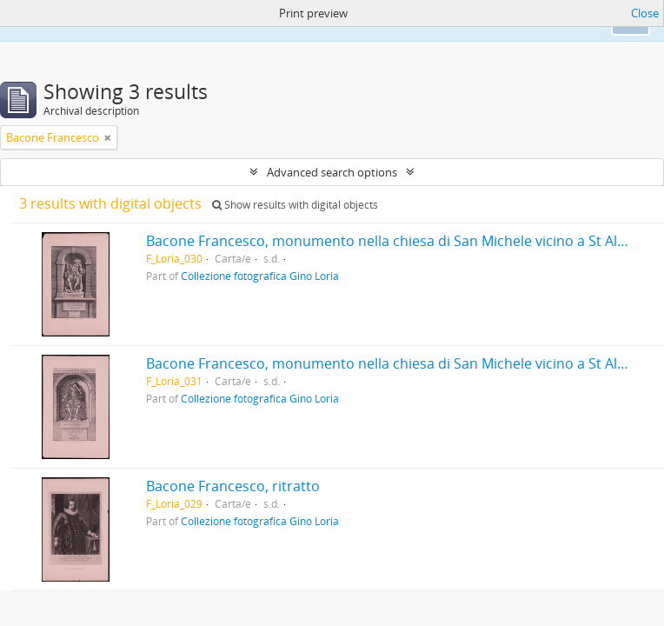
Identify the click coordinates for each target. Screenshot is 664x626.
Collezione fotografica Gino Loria (260, 276)
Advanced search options (332, 172)
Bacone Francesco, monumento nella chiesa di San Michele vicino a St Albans (397, 240)
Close (645, 13)
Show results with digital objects (295, 204)
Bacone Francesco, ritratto (233, 486)
